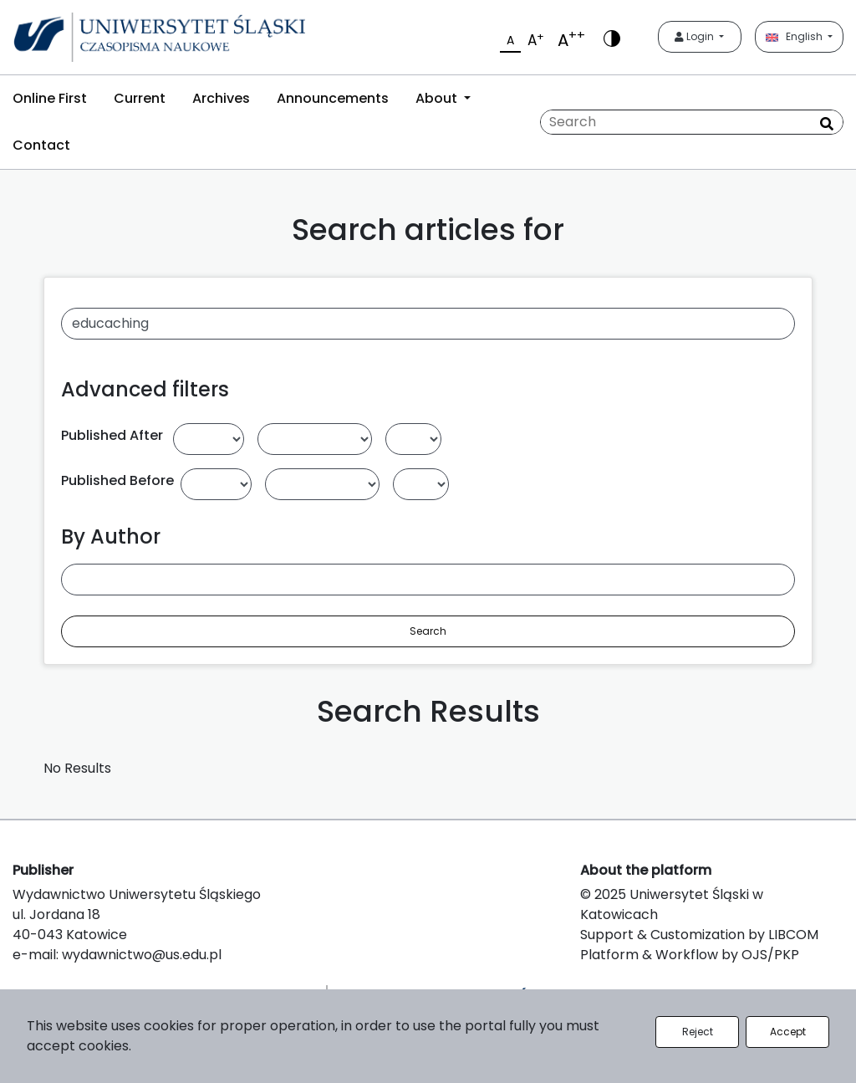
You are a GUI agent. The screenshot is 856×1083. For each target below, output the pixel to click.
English (795, 36)
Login (695, 36)
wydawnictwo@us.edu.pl (142, 954)
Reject (697, 1031)
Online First (50, 98)
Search (428, 631)
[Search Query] (692, 122)
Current (140, 98)
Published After (112, 435)
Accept (788, 1031)
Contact (41, 145)
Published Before (117, 480)
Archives (221, 98)
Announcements (333, 98)
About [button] (438, 98)
